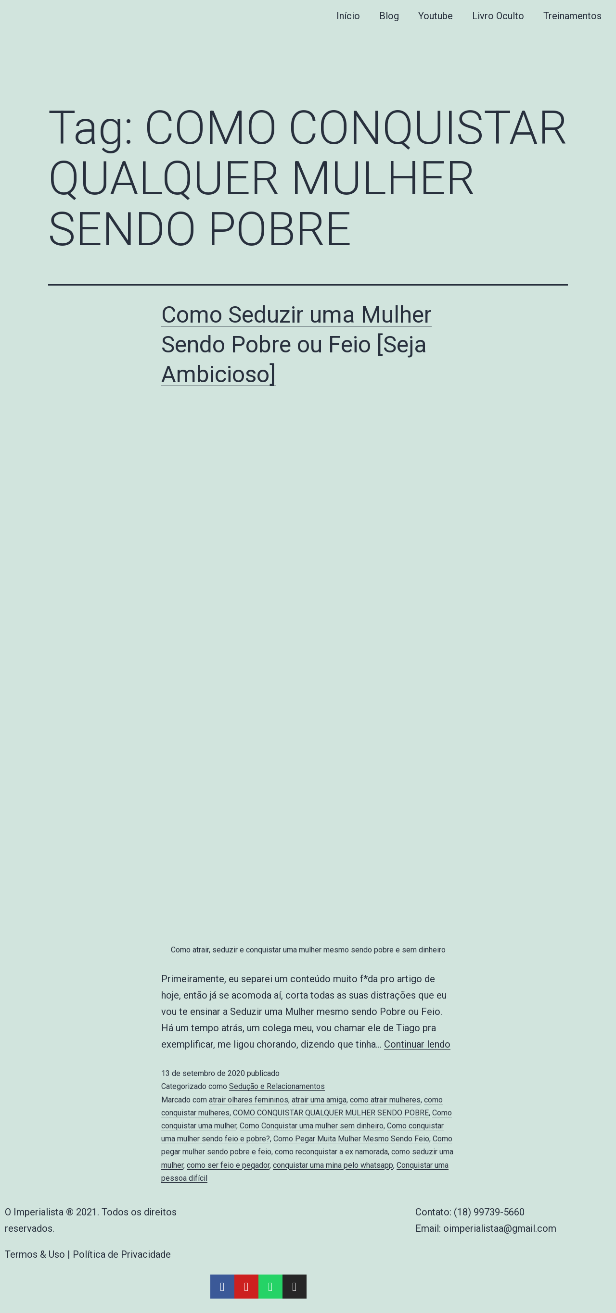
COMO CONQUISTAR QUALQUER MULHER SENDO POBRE (331, 1112)
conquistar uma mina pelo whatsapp (333, 1165)
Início (348, 16)
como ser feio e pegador (228, 1165)
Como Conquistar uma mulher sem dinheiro (312, 1125)
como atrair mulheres (385, 1099)
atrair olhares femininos (248, 1099)
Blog (389, 16)
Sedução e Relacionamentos (277, 1086)
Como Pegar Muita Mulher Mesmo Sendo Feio (351, 1138)
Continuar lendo (417, 1044)
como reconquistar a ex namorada (331, 1151)
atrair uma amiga (319, 1099)
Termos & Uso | (39, 1254)
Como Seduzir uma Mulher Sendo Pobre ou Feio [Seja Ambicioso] (296, 344)
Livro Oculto (498, 16)
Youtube (435, 16)
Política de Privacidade (122, 1254)
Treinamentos (572, 16)
